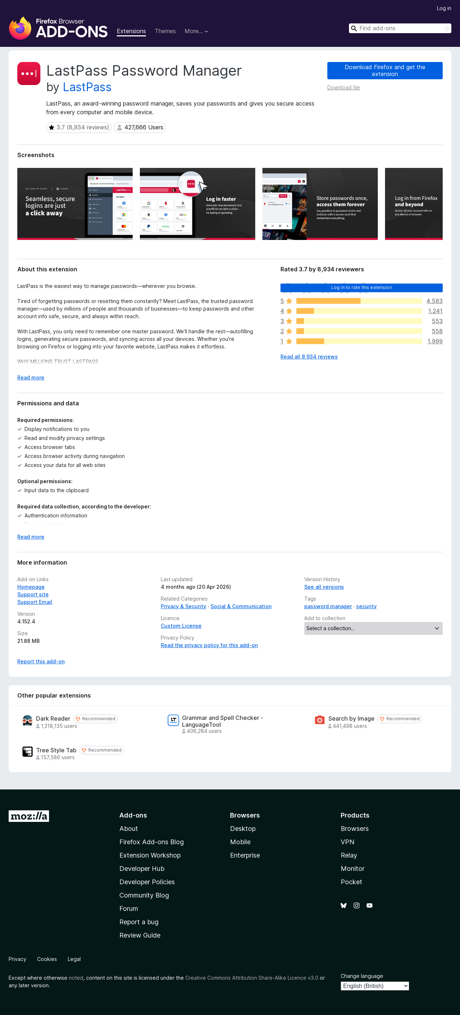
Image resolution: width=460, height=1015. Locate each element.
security (366, 606)
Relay (349, 855)
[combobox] (400, 28)
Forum (128, 908)
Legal (74, 959)
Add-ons (133, 815)
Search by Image (351, 718)
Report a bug (139, 922)
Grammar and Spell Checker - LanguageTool (222, 721)
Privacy (17, 959)
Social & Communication (241, 606)
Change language (362, 976)
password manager (328, 606)
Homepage (31, 587)
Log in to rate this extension (361, 287)
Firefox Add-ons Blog (151, 842)
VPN (347, 842)
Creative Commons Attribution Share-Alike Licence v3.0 (251, 978)
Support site (33, 594)
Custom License (181, 626)
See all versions (324, 587)
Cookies (47, 959)
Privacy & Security (183, 606)
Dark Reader (53, 718)
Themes (165, 31)
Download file (343, 87)
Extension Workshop (150, 855)
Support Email (34, 602)
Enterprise (245, 855)
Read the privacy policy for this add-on (209, 645)
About (128, 828)
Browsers (355, 828)
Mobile (240, 842)
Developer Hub (141, 868)
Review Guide (139, 935)
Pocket (351, 882)
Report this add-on (41, 661)
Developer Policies (147, 882)
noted (76, 978)
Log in (444, 8)
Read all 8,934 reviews (309, 356)
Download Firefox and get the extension (385, 70)
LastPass (87, 87)
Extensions (131, 31)
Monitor (352, 868)
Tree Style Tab (56, 750)
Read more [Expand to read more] (30, 377)
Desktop (243, 828)
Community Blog (144, 895)
